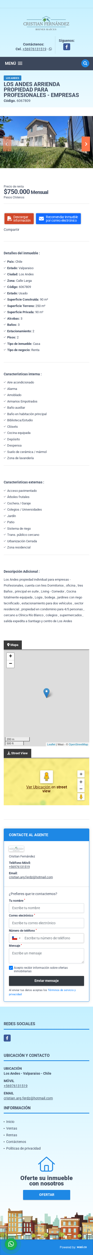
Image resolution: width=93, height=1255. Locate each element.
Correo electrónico (22, 916)
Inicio (10, 1122)
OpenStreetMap (78, 744)
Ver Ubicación (38, 787)
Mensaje (15, 946)
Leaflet (51, 744)
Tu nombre (17, 900)
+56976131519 (34, 49)
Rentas (11, 1135)
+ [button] (10, 656)
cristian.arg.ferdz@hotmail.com (31, 877)
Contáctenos (16, 1142)
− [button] (10, 664)
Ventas (11, 1128)
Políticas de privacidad (23, 1148)
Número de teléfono (23, 931)
